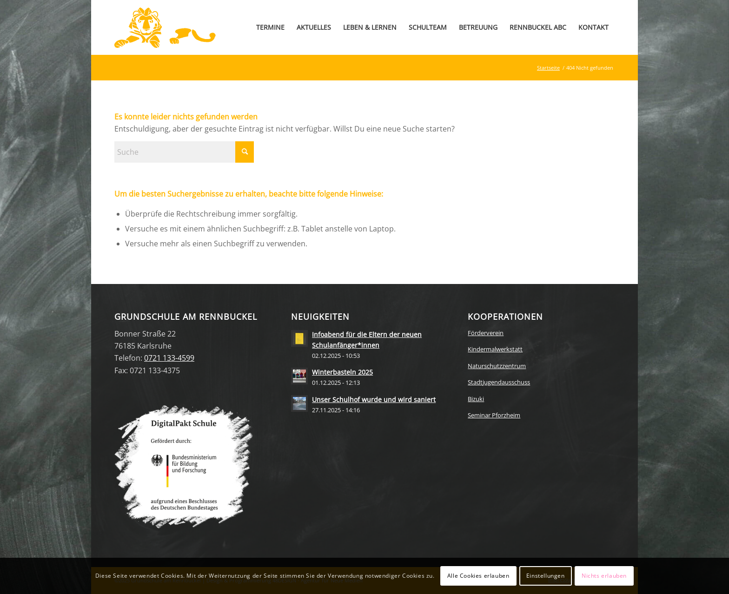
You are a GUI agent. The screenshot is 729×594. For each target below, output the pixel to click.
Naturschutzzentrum (497, 366)
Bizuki (476, 399)
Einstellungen (545, 576)
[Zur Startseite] (165, 27)
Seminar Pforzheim (494, 415)
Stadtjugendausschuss (499, 382)
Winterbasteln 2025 (342, 372)
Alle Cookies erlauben (478, 576)
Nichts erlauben (604, 576)
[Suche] (184, 152)
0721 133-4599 (169, 358)
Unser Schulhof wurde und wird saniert (374, 399)
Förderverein (486, 333)
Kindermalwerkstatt (495, 349)
